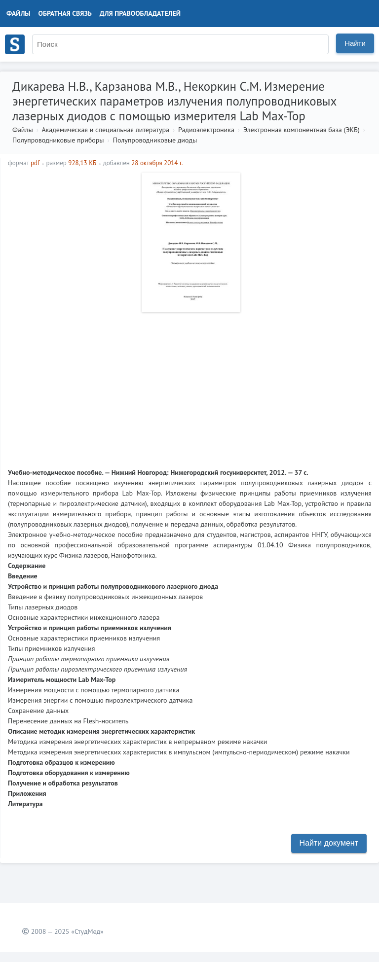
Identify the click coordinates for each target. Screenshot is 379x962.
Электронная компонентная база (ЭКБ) (301, 129)
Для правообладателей (140, 13)
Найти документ (329, 843)
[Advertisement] (189, 386)
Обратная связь (65, 13)
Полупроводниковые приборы (58, 140)
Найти (355, 43)
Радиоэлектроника (206, 129)
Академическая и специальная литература (105, 129)
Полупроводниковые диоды (155, 140)
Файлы (18, 13)
